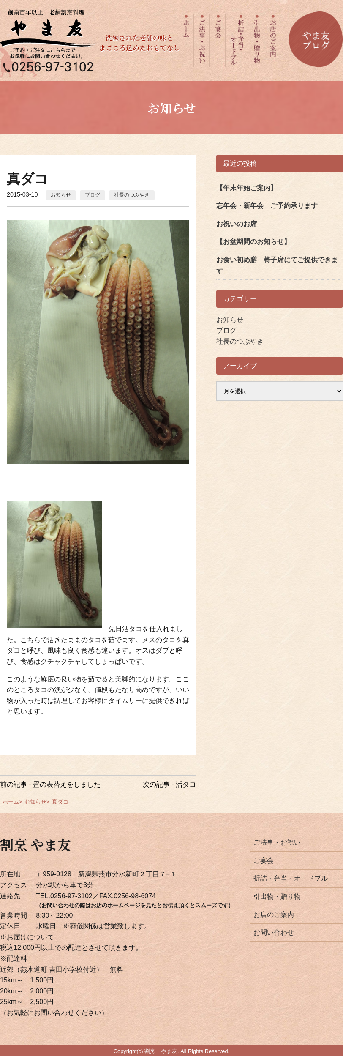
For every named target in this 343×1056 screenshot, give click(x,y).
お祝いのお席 (236, 223)
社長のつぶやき (132, 195)
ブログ (92, 195)
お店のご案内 (273, 914)
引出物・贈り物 (277, 896)
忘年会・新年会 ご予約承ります (267, 205)
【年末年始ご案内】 (246, 188)
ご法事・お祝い (277, 842)
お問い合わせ (273, 932)
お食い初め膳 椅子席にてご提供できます (277, 265)
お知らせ (61, 195)
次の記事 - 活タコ (169, 784)
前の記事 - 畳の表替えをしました (50, 784)
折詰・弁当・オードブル (290, 878)
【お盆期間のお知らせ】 (253, 241)
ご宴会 (263, 860)
